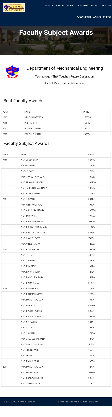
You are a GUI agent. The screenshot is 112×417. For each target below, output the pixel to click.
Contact (107, 17)
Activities (106, 6)
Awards (97, 17)
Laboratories (82, 6)
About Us (49, 6)
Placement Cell (84, 17)
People (70, 6)
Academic (60, 6)
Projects (95, 6)
